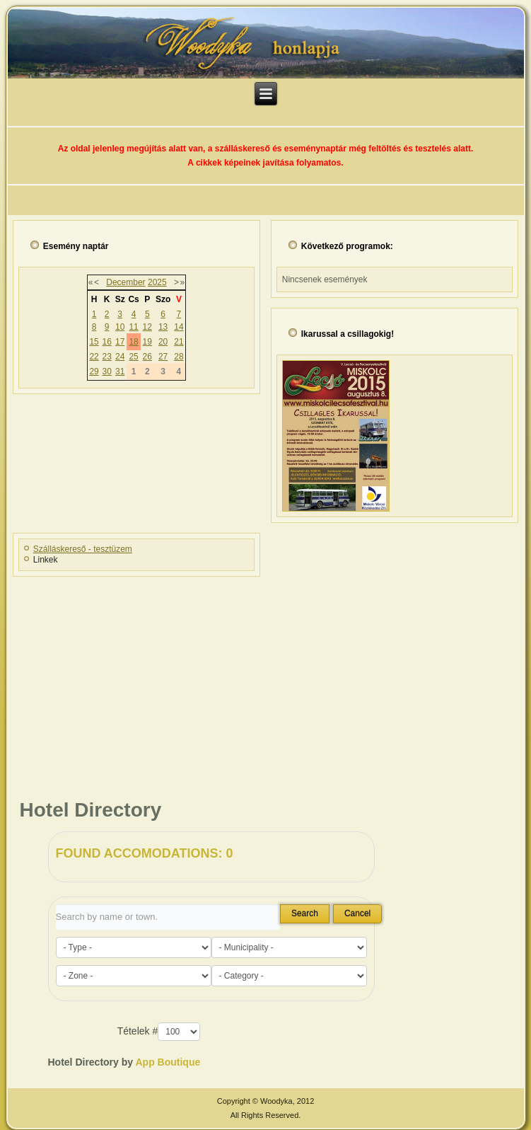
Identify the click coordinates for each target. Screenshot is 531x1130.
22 (93, 357)
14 (178, 327)
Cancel (357, 913)
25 (133, 357)
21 (178, 342)
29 (93, 371)
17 (119, 342)
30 (107, 371)
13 (163, 327)
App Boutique (167, 1062)
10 (119, 327)
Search (304, 913)
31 (119, 371)
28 (178, 357)
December (125, 282)
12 (147, 327)
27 (163, 357)
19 (147, 342)
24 (119, 357)
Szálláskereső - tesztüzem (82, 549)
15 (93, 342)
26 (147, 357)
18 (133, 342)
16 (107, 342)
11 (133, 327)
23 (107, 357)
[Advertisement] (265, 681)
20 (163, 342)
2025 (157, 282)
